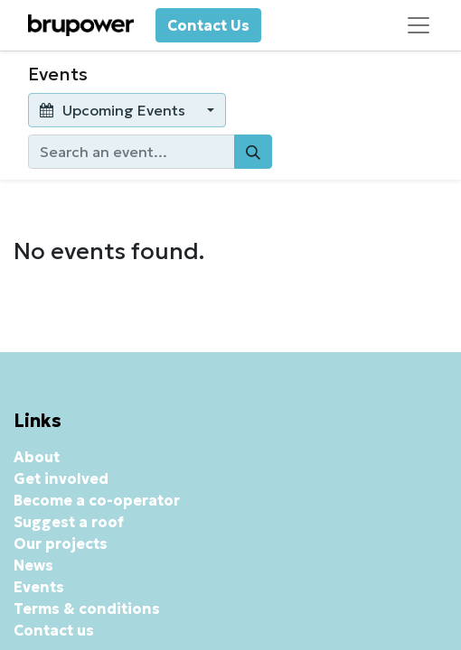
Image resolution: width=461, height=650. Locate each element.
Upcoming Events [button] (114, 110)
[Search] (253, 152)
